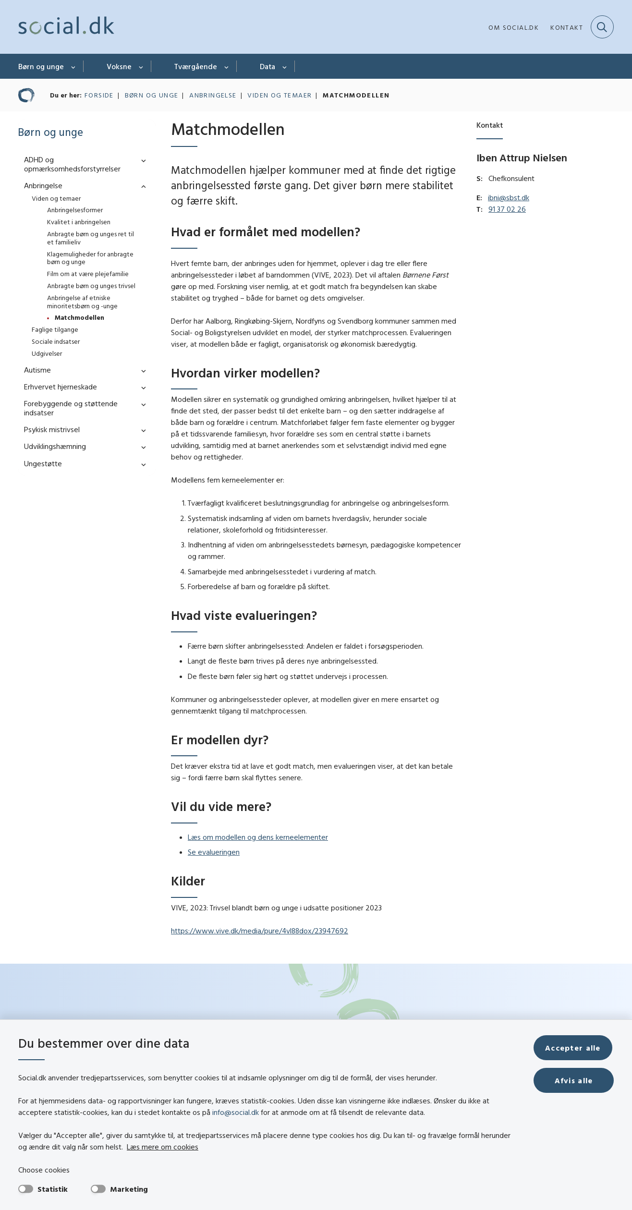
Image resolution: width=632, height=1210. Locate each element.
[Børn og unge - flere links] (74, 66)
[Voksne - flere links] (141, 66)
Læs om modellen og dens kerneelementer (258, 837)
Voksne (119, 66)
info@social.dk (235, 1112)
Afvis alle (574, 1080)
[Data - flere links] (285, 66)
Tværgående (195, 66)
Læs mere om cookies (162, 1146)
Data (267, 66)
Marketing (129, 1189)
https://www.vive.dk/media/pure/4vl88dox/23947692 (259, 930)
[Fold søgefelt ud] (602, 26)
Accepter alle (574, 1048)
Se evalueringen (214, 852)
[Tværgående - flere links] (227, 66)
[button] (141, 160)
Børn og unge (41, 66)
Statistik (52, 1189)
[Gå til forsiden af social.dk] (66, 26)
